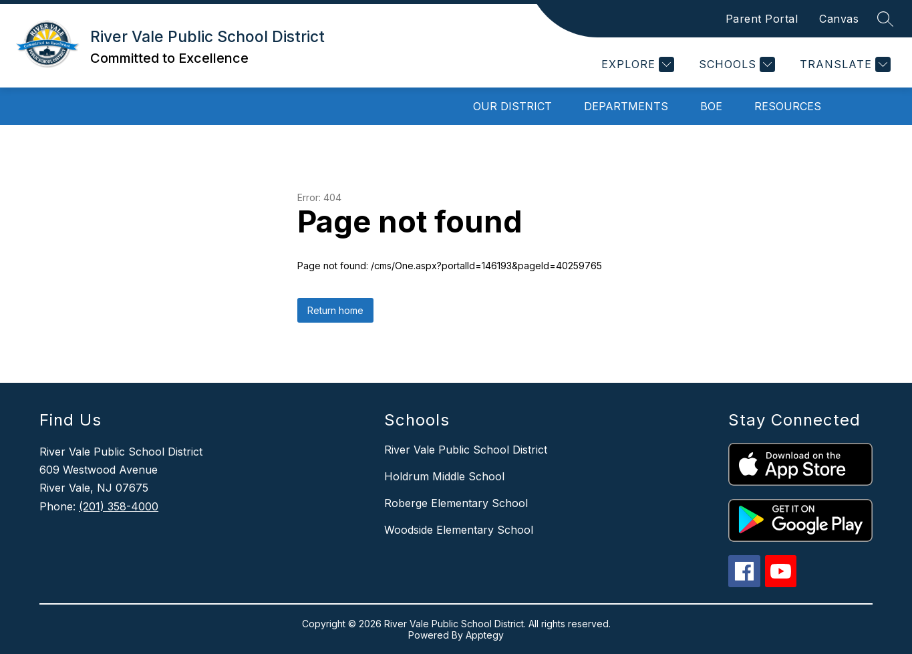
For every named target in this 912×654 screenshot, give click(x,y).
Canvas (839, 18)
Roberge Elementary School (456, 503)
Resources (787, 106)
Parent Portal (762, 18)
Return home (335, 310)
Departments (626, 106)
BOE (711, 106)
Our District (512, 106)
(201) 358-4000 (118, 506)
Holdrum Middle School (444, 476)
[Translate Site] (843, 64)
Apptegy (485, 635)
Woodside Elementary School (458, 529)
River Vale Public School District (465, 449)
